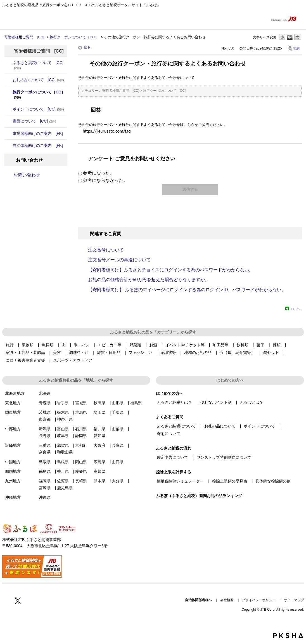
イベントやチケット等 (185, 345)
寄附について (168, 433)
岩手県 (63, 403)
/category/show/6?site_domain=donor (8, 121)
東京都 (45, 419)
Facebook (5, 601)
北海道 (45, 393)
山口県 (118, 462)
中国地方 (13, 462)
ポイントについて (259, 426)
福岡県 (45, 481)
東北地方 (13, 403)
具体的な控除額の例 (273, 481)
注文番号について (106, 250)
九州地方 (13, 481)
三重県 (45, 445)
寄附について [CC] (34, 121)
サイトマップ (294, 600)
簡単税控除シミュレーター (180, 481)
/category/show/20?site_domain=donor (8, 145)
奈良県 (45, 452)
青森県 (45, 403)
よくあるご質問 (253, 18)
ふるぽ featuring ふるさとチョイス (19, 18)
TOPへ (296, 309)
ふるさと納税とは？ (174, 402)
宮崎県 (45, 488)
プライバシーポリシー (259, 600)
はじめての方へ (226, 18)
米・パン (81, 345)
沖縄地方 (13, 497)
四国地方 (13, 471)
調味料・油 (79, 352)
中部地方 (13, 429)
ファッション (140, 352)
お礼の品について (220, 426)
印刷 (296, 48)
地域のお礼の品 (198, 352)
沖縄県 (45, 497)
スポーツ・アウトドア (72, 360)
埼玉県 (99, 412)
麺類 (277, 345)
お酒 (153, 345)
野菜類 (135, 345)
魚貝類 (47, 345)
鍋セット (271, 352)
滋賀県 (63, 445)
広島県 (99, 462)
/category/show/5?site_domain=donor (8, 109)
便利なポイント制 (216, 402)
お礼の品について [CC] (38, 79)
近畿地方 (13, 445)
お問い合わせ (26, 175)
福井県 (99, 429)
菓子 (260, 345)
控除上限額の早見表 (229, 481)
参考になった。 (98, 173)
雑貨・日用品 (108, 352)
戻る (87, 48)
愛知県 (99, 435)
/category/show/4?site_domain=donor (8, 80)
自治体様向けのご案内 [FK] (38, 145)
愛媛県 (81, 471)
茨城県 (45, 412)
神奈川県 (65, 419)
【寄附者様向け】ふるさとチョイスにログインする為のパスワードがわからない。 (170, 269)
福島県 (136, 403)
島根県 (63, 462)
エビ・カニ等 (109, 345)
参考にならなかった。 (105, 180)
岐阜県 (63, 435)
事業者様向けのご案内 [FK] (38, 133)
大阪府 (99, 445)
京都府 (81, 445)
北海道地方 (15, 393)
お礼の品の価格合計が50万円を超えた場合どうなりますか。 (148, 279)
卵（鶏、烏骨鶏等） (237, 352)
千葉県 (118, 412)
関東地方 (13, 412)
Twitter (18, 601)
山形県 (118, 403)
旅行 (10, 345)
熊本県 (99, 481)
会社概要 (227, 600)
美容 (57, 352)
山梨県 (118, 429)
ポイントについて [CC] (38, 109)
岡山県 (81, 462)
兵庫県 (118, 445)
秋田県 (99, 403)
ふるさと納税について (176, 426)
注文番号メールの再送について (119, 259)
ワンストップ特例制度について (223, 457)
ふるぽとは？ (251, 402)
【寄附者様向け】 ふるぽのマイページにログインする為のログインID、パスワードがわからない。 (187, 289)
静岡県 (81, 435)
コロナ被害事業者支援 (25, 360)
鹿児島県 (65, 488)
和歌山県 (65, 452)
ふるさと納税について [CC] (38, 65)
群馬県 (81, 412)
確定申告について (172, 457)
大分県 (118, 481)
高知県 (99, 471)
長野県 (45, 435)
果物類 (28, 345)
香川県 (63, 471)
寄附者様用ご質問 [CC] (24, 37)
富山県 (63, 429)
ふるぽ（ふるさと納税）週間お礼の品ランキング (199, 495)
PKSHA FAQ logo (288, 635)
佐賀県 (63, 481)
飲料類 (242, 345)
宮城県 (81, 403)
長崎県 (81, 481)
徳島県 (45, 471)
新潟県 (45, 429)
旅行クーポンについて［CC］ (74, 37)
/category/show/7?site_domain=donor (8, 133)
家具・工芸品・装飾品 (25, 352)
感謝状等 (168, 352)
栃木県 (63, 412)
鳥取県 (45, 462)
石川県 (81, 429)
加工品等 (220, 345)
